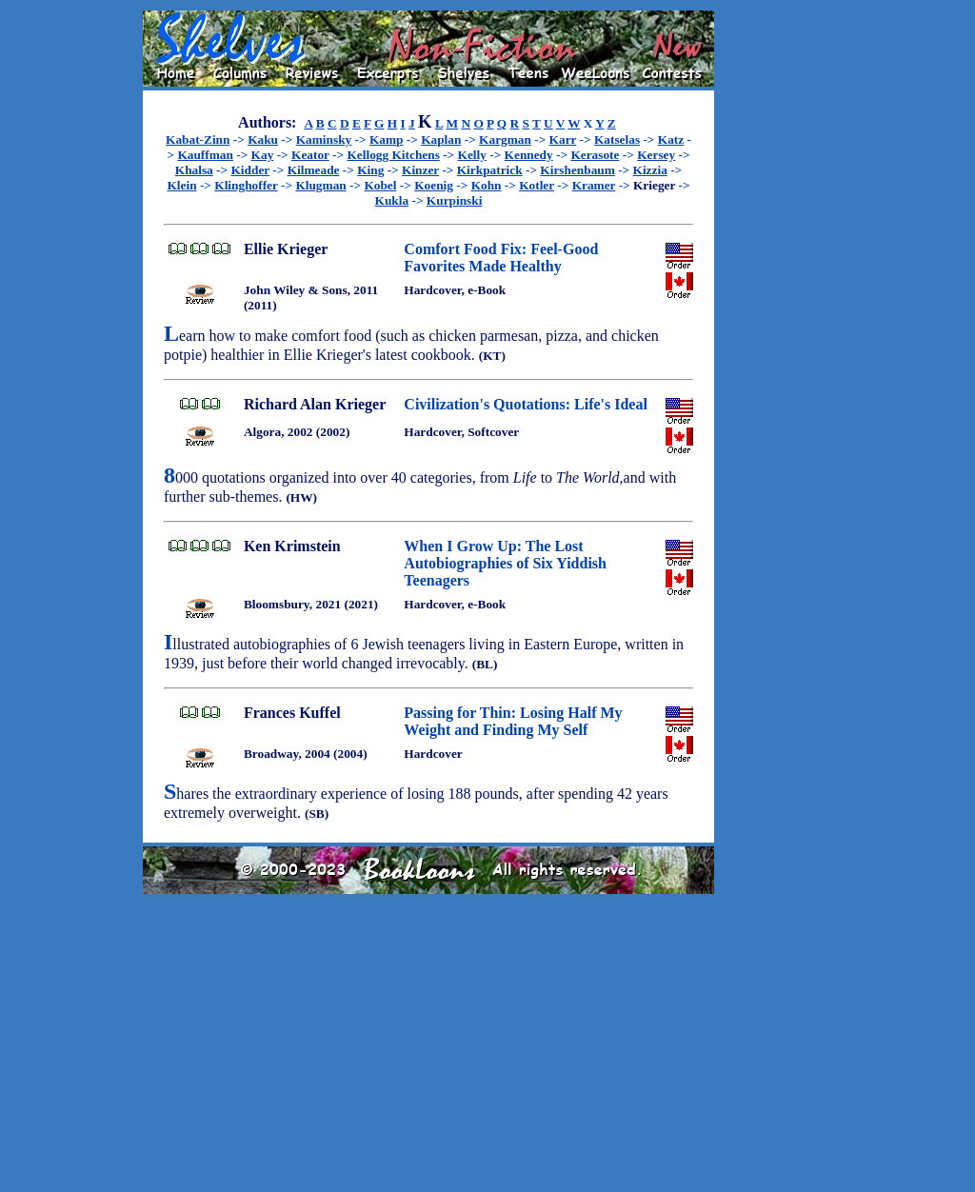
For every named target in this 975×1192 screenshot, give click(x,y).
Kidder (249, 170)
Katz (671, 139)
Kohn (486, 185)
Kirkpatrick (490, 170)
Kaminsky (324, 139)
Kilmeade (314, 170)
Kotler (536, 185)
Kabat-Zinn (197, 139)
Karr (563, 139)
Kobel (380, 185)
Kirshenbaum (577, 170)
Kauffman (205, 155)
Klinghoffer (245, 185)
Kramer (594, 185)
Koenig (433, 185)
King (370, 170)
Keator (310, 155)
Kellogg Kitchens (393, 155)
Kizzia (650, 170)
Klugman (320, 185)
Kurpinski (455, 200)
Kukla (392, 200)
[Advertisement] (775, 296)
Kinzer (420, 170)
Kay (262, 155)
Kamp (386, 139)
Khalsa (194, 170)
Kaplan (441, 139)
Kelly (472, 155)
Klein (181, 185)
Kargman (505, 139)
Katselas (617, 139)
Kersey (656, 155)
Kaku (263, 139)
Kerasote (594, 155)
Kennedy (529, 155)
